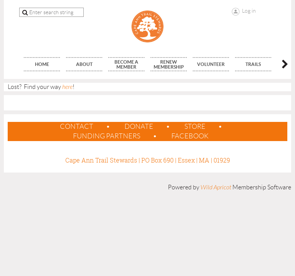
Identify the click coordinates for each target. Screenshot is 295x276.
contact (76, 126)
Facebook (190, 136)
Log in (249, 11)
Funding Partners (106, 136)
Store (195, 126)
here (67, 87)
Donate (138, 126)
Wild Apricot (216, 187)
